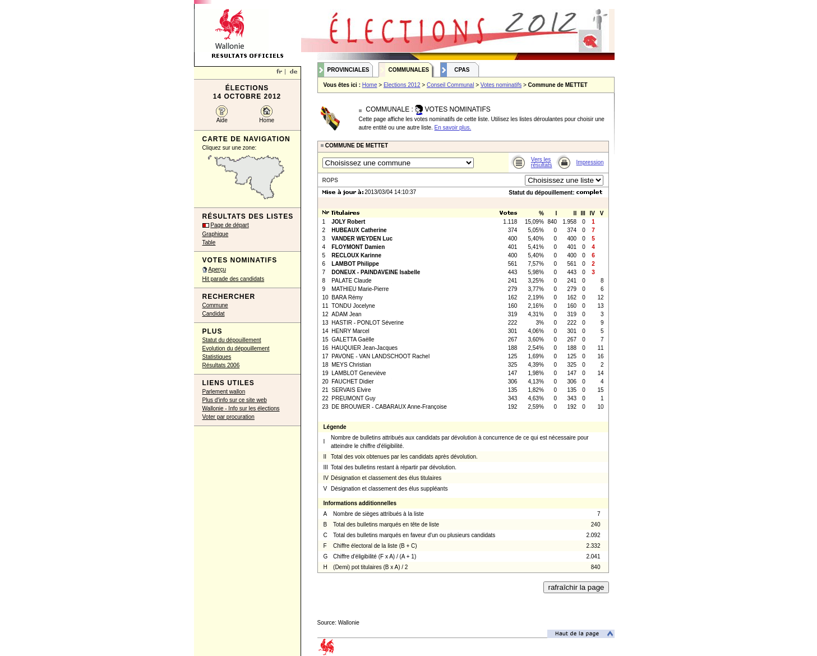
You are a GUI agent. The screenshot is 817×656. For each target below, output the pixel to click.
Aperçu (217, 269)
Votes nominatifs (501, 85)
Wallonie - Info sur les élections (241, 408)
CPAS (461, 70)
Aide (222, 120)
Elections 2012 (402, 85)
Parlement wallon (224, 392)
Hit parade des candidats (233, 279)
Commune (215, 305)
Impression (590, 162)
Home (266, 120)
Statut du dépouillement (231, 340)
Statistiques (217, 357)
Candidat (213, 314)
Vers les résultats (541, 162)
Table (209, 242)
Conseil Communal (450, 85)
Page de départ (229, 225)
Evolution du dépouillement (236, 348)
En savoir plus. (453, 127)
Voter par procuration (228, 417)
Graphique (215, 234)
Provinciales (348, 70)
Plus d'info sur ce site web (234, 400)
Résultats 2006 (221, 365)
